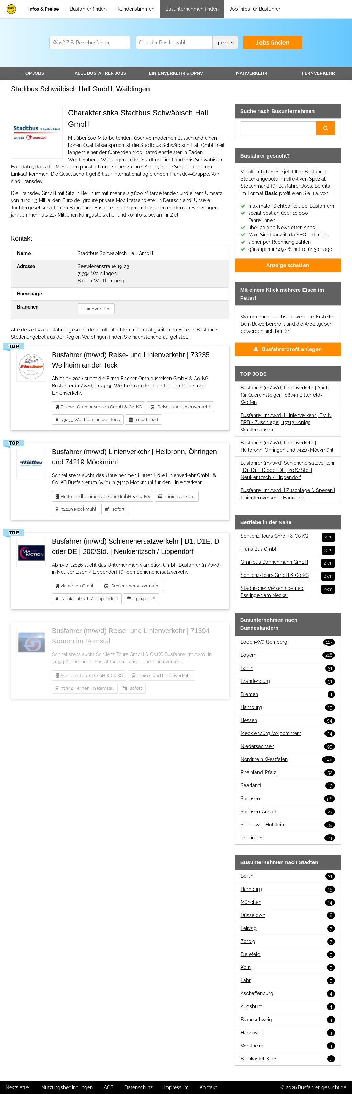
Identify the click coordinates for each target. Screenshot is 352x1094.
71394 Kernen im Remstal (85, 688)
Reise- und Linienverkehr (180, 406)
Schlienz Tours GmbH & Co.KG (89, 675)
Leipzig (288, 928)
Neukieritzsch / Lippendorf (87, 598)
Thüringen (288, 837)
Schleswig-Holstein (288, 824)
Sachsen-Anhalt (288, 811)
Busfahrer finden (88, 9)
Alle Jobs (100, 73)
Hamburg (288, 707)
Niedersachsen (288, 746)
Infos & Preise (43, 9)
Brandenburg (288, 681)
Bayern (288, 655)
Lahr (288, 980)
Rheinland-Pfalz (288, 772)
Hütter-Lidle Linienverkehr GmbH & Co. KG (103, 496)
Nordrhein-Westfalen (288, 759)
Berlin (288, 668)
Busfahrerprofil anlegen (288, 349)
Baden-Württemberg (101, 280)
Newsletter (18, 1087)
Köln (288, 967)
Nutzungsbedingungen (67, 1087)
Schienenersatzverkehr (132, 586)
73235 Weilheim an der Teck (88, 419)
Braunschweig (288, 1019)
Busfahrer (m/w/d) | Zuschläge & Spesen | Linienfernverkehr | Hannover (288, 494)
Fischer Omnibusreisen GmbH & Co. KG (99, 406)
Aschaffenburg (288, 993)
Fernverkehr (318, 73)
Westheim (288, 1045)
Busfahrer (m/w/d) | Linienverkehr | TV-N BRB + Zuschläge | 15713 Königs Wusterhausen (286, 422)
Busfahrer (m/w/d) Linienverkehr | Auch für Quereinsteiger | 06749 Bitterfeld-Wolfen (285, 395)
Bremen (288, 694)
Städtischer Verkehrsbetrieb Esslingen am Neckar (288, 591)
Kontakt (208, 1087)
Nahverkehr (251, 73)
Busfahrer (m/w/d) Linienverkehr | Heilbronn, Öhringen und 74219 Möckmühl (287, 446)
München (288, 902)
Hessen (288, 720)
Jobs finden (273, 42)
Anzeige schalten (287, 265)
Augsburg (288, 1006)
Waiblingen (104, 273)
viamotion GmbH (76, 586)
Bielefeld (288, 954)
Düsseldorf (288, 915)
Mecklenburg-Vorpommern (288, 733)
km (225, 42)
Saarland (288, 785)
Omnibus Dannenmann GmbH (288, 562)
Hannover (288, 1032)
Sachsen (288, 798)
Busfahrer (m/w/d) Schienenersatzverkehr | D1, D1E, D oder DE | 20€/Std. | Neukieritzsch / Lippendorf (288, 470)
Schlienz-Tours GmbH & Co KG (288, 575)
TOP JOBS (33, 73)
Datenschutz (138, 1087)
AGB (108, 1087)
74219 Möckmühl (76, 509)
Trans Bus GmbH (288, 549)
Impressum (176, 1087)
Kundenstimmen (136, 9)
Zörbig (288, 941)
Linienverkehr (176, 73)
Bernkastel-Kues (288, 1058)
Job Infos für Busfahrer (255, 9)
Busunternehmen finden (192, 9)
